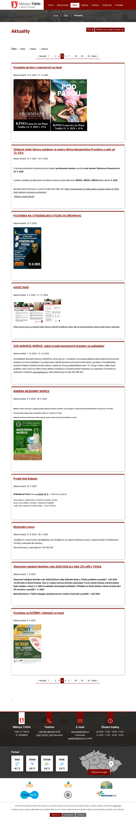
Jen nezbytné (69, 815)
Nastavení (82, 815)
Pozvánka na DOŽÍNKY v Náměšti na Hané (38, 613)
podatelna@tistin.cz (77, 739)
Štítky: (14, 49)
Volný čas (107, 5)
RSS (87, 31)
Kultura (84, 5)
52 (89, 57)
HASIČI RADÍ (21, 288)
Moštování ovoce (24, 527)
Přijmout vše (55, 815)
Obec (75, 5)
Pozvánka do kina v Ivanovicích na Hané (37, 68)
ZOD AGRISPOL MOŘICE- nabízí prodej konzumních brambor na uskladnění (58, 346)
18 (75, 57)
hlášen (33, 49)
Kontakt (119, 5)
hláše (23, 49)
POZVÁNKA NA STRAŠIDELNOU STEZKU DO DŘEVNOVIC (47, 216)
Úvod (50, 5)
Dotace (95, 5)
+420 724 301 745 (44, 736)
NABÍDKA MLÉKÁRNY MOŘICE (31, 392)
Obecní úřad (62, 5)
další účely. (117, 805)
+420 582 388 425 (46, 732)
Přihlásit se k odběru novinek (108, 31)
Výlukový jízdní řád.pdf (24, 197)
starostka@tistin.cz (80, 732)
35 (82, 57)
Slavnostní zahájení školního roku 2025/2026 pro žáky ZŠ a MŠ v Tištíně (57, 567)
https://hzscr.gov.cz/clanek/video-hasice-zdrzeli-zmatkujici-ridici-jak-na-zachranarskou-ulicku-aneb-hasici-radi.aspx (66, 327)
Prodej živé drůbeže (25, 479)
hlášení (45, 49)
